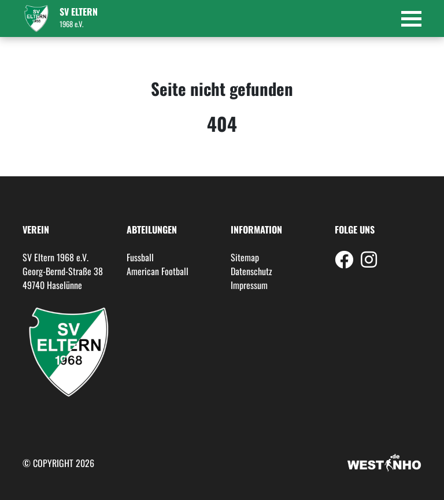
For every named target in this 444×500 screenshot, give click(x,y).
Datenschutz (251, 271)
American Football (157, 271)
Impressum (249, 285)
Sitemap (245, 257)
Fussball (140, 257)
